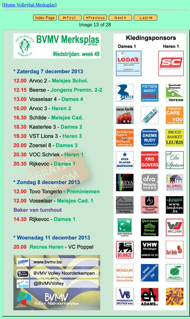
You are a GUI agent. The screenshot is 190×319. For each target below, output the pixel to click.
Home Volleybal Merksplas (29, 4)
